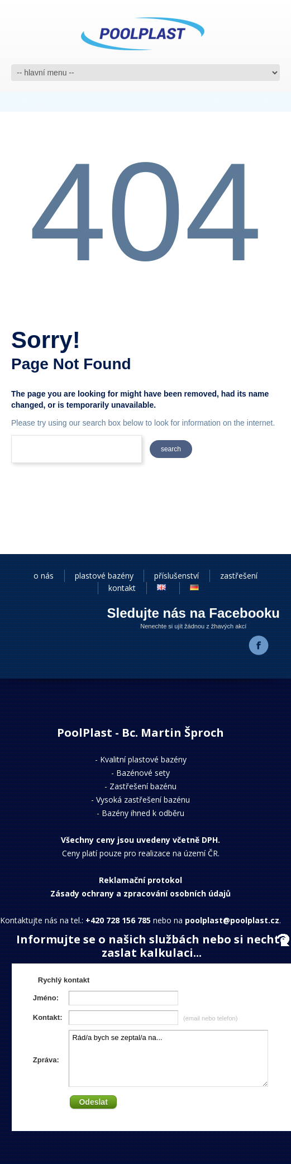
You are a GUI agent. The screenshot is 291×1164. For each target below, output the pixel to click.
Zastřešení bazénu (142, 786)
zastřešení (238, 575)
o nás (44, 575)
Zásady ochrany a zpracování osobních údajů (140, 893)
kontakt (122, 588)
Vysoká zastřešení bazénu (143, 799)
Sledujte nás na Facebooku (193, 613)
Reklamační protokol (140, 880)
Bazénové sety (143, 772)
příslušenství (176, 575)
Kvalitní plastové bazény (143, 759)
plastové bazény (104, 575)
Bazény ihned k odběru (143, 813)
